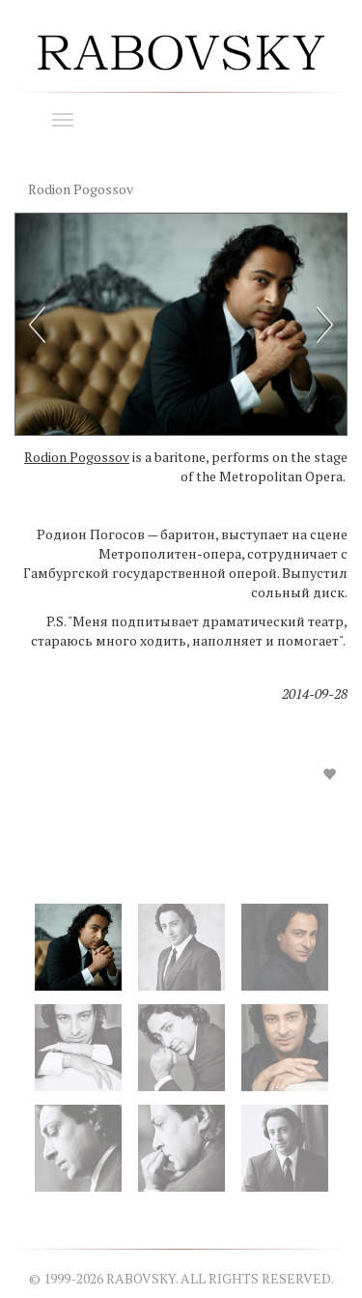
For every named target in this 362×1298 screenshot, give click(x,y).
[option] (181, 513)
